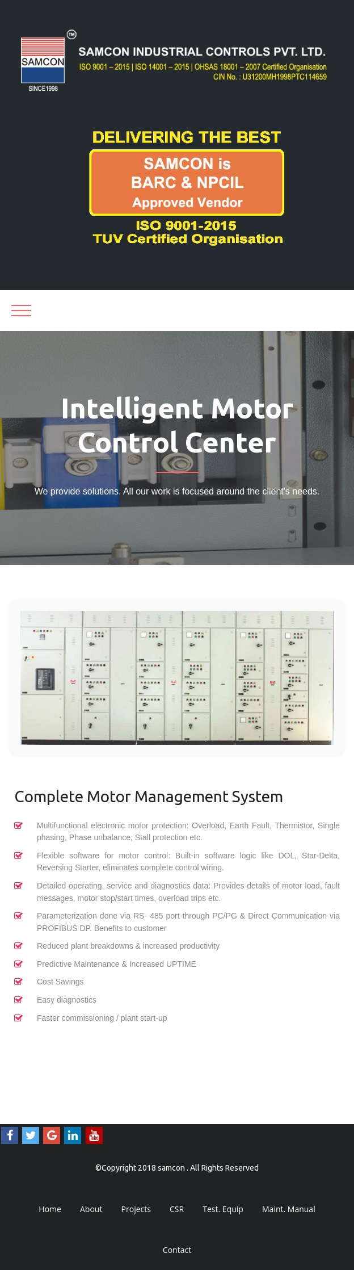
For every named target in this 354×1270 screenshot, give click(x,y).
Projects (136, 1209)
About (91, 1209)
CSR (177, 1209)
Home (50, 1209)
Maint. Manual (288, 1209)
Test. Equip (223, 1209)
